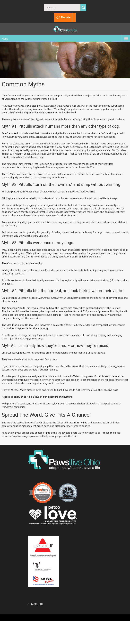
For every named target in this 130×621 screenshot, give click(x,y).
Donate (66, 17)
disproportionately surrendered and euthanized (50, 112)
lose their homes (78, 422)
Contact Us (37, 604)
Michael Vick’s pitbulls (23, 390)
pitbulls (22, 352)
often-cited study (14, 133)
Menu (5, 38)
